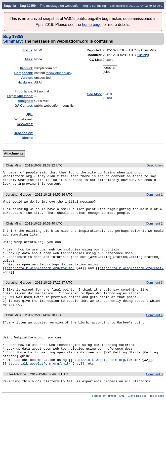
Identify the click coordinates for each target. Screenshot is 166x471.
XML (122, 424)
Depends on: (23, 133)
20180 (107, 98)
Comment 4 (154, 334)
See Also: (94, 94)
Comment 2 (154, 229)
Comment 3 (154, 297)
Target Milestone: (20, 96)
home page (91, 24)
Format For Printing (104, 424)
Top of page (157, 424)
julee (110, 72)
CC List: (95, 60)
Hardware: (25, 82)
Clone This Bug (137, 424)
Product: (26, 68)
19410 (107, 94)
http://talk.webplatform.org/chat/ (132, 282)
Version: (27, 77)
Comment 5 (154, 402)
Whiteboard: (23, 119)
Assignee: (25, 101)
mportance (23, 91)
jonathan (110, 68)
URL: (29, 114)
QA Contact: (24, 105)
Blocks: (27, 138)
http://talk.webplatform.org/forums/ (41, 282)
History (143, 55)
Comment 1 (154, 197)
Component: (23, 73)
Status (27, 50)
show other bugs (59, 73)
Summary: (13, 41)
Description (154, 165)
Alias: (29, 59)
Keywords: (25, 124)
